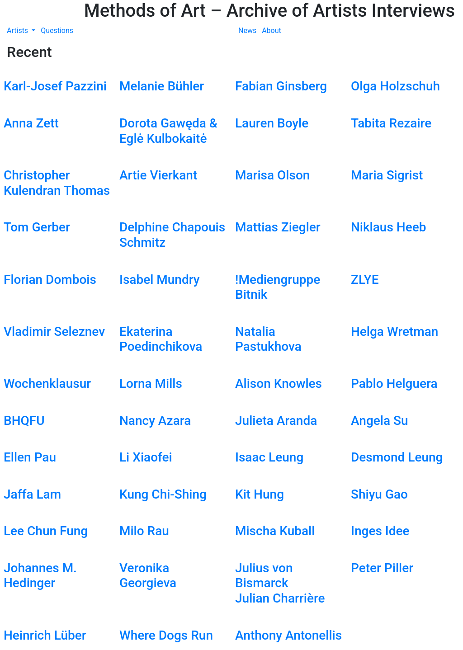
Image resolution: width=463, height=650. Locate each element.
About (271, 30)
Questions (57, 30)
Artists (18, 30)
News (247, 30)
